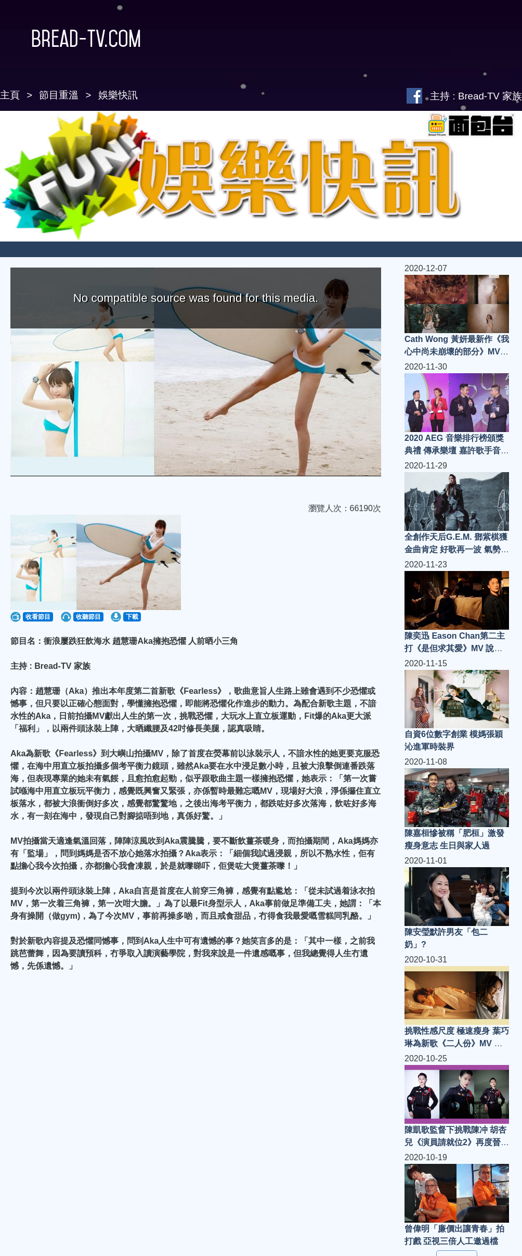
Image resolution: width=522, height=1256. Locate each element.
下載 (132, 616)
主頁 (10, 95)
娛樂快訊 (118, 95)
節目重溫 (59, 95)
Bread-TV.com (70, 38)
